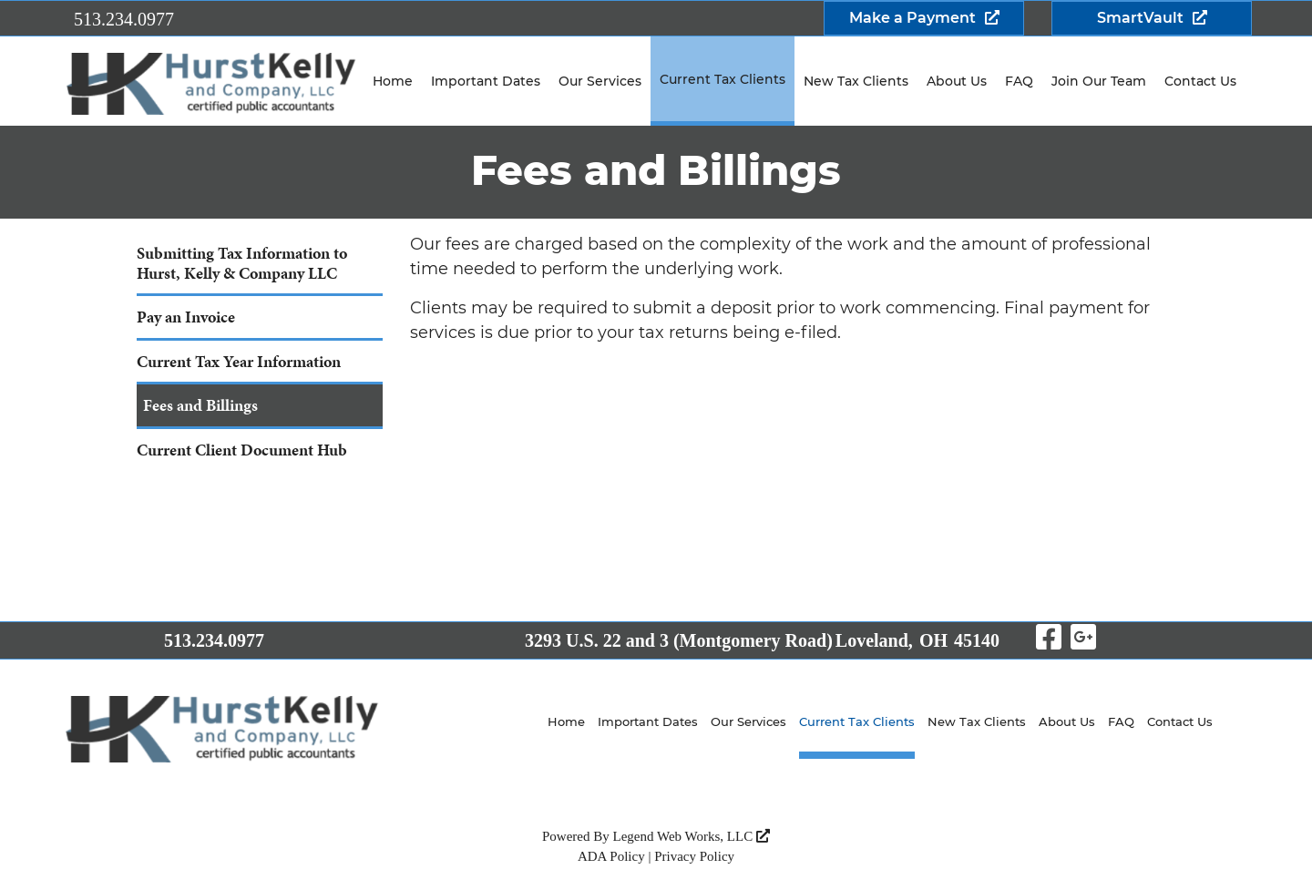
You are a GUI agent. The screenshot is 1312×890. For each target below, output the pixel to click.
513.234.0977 (124, 19)
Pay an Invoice (186, 316)
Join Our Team (1098, 81)
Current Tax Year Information (239, 361)
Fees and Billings (200, 405)
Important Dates (485, 81)
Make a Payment (912, 17)
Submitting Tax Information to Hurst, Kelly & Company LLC (242, 262)
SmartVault (1140, 17)
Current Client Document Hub (242, 449)
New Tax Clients (856, 81)
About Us (957, 81)
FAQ (1019, 81)
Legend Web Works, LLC (691, 836)
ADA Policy (611, 856)
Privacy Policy (694, 856)
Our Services (600, 81)
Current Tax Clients (722, 79)
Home (393, 81)
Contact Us (1200, 81)
